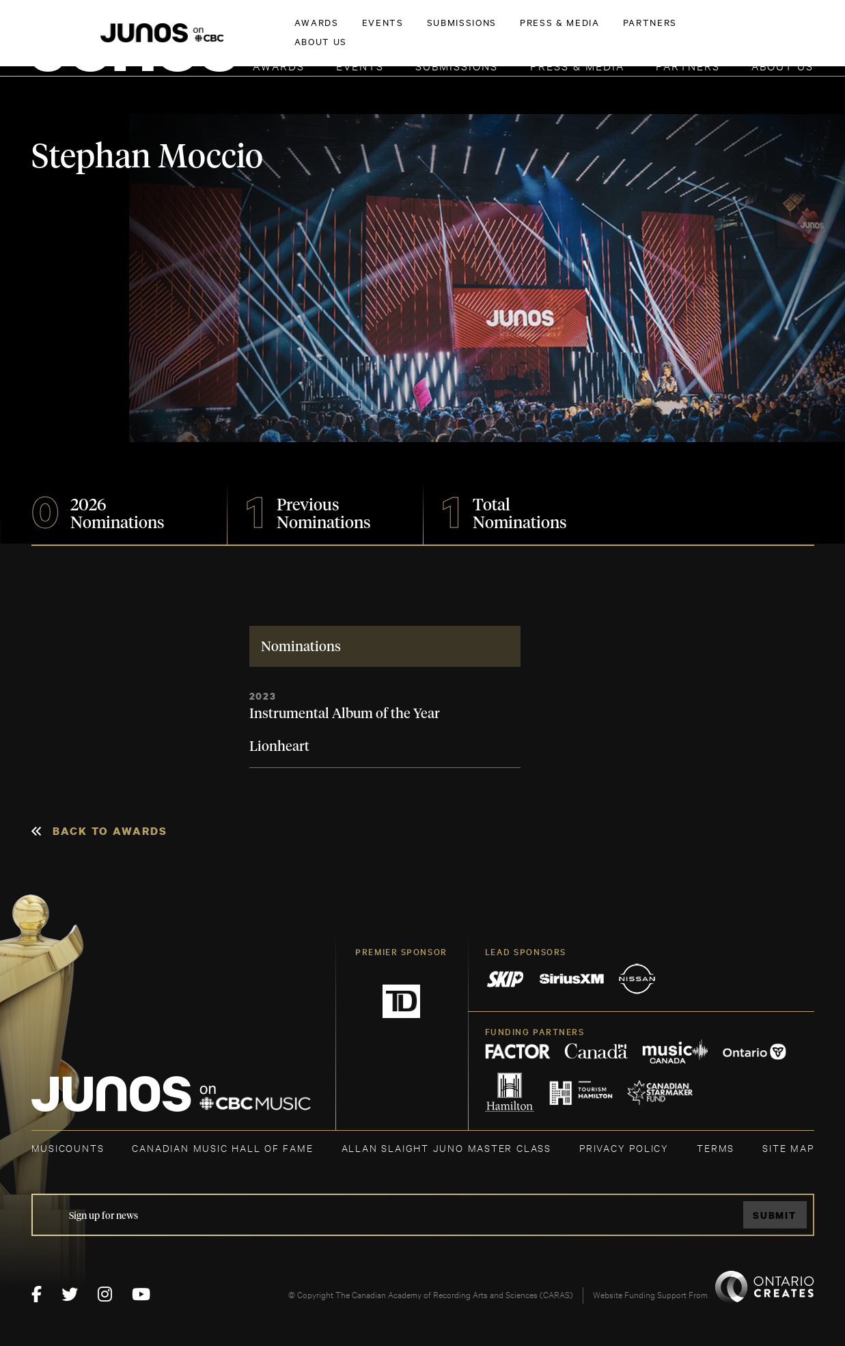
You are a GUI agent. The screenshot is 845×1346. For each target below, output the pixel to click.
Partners (688, 65)
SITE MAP (788, 1147)
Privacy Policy (624, 1147)
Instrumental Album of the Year (344, 714)
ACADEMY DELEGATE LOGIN (749, 32)
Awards (279, 65)
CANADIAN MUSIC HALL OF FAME (222, 1147)
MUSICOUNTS (68, 1147)
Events (360, 65)
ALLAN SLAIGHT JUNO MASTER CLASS (446, 1147)
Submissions (456, 65)
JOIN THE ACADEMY (623, 32)
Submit (774, 1215)
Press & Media (577, 65)
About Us (782, 65)
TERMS (715, 1147)
